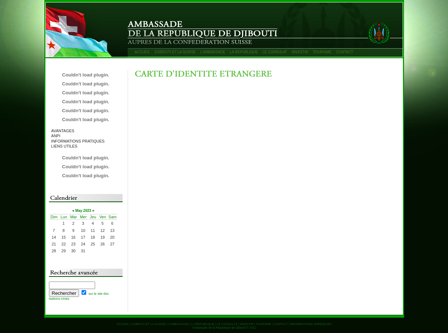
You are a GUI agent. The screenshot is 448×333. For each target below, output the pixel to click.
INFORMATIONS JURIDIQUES (311, 324)
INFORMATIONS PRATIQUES (77, 141)
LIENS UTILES (64, 146)
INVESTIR (300, 52)
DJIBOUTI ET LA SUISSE (175, 52)
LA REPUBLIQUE (244, 52)
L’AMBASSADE (212, 52)
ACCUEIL (142, 52)
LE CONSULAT (274, 52)
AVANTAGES (62, 131)
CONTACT (344, 52)
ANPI (55, 136)
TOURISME (322, 52)
